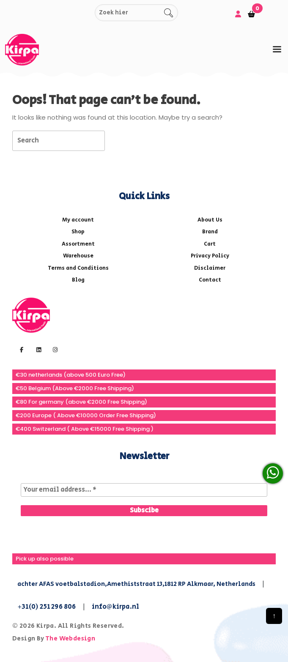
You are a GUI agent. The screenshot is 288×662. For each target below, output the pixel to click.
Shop (78, 232)
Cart (210, 244)
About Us (209, 220)
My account (78, 220)
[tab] (277, 49)
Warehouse (78, 256)
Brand (210, 232)
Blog (78, 280)
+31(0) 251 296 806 (46, 607)
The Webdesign (70, 638)
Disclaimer (209, 268)
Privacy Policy (210, 256)
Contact (210, 280)
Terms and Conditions (78, 268)
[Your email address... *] (144, 490)
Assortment (78, 244)
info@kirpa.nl (116, 607)
